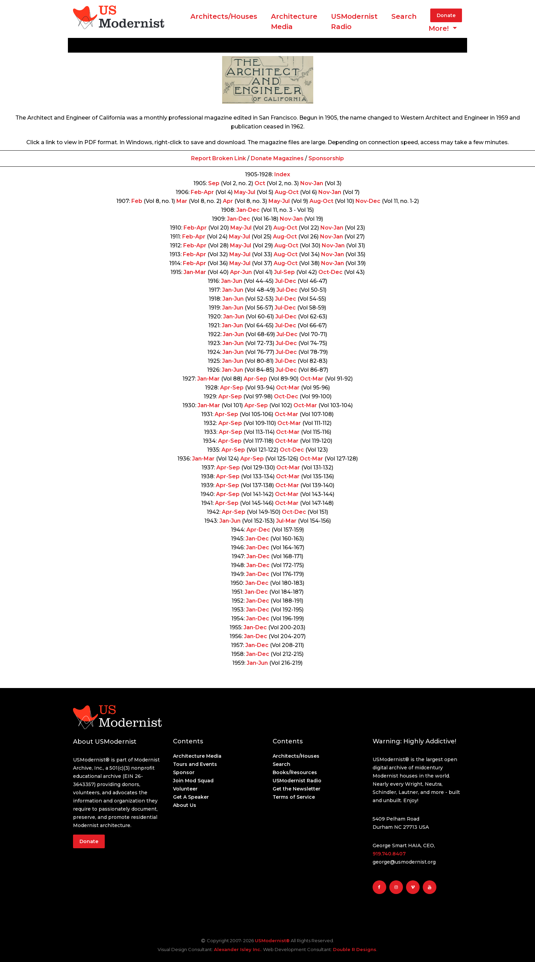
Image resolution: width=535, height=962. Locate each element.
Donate (446, 15)
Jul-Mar (286, 521)
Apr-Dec (258, 529)
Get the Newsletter (296, 789)
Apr (228, 201)
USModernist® (272, 940)
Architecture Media (197, 756)
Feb (136, 201)
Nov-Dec (368, 201)
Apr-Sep (255, 378)
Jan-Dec (248, 210)
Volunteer (185, 789)
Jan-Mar (195, 272)
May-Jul (244, 192)
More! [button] (440, 28)
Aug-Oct (287, 192)
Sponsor (183, 772)
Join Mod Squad (193, 781)
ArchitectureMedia (294, 21)
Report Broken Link (218, 158)
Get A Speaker (191, 797)
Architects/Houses (223, 16)
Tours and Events (195, 764)
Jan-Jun (231, 281)
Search (404, 16)
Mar (181, 201)
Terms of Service (294, 797)
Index (282, 174)
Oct (260, 183)
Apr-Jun (241, 272)
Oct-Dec (330, 272)
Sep (213, 183)
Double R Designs (354, 949)
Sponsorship (326, 158)
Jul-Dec (285, 281)
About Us (184, 805)
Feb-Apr (202, 192)
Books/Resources (295, 772)
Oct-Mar (311, 378)
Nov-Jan (311, 183)
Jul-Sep (284, 272)
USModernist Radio (354, 21)
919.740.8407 (389, 854)
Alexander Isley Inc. (237, 949)
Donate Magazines (277, 158)
